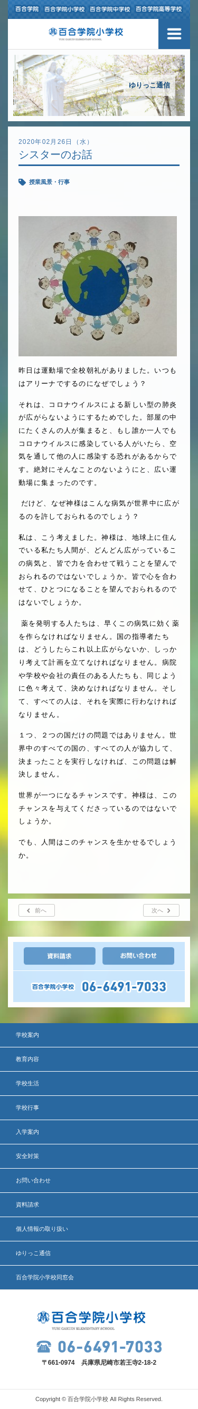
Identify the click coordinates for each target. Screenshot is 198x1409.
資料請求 (27, 1204)
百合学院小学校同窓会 (45, 1277)
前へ (40, 910)
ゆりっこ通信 (33, 1253)
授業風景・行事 (49, 182)
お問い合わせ (33, 1180)
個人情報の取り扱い (42, 1229)
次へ (157, 910)
